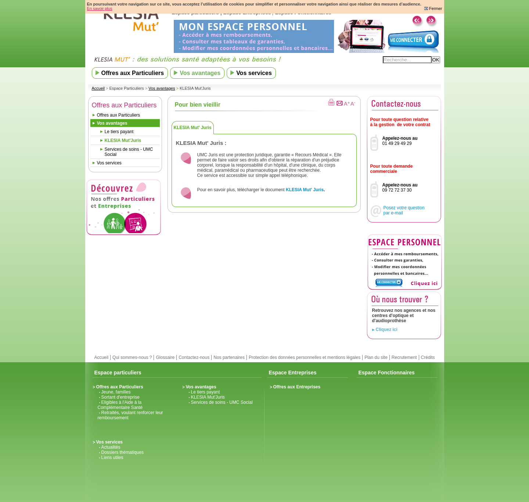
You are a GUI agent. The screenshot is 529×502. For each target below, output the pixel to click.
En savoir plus (99, 8)
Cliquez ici (386, 329)
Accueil (98, 88)
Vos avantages (161, 88)
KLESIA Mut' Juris (193, 127)
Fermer (433, 8)
